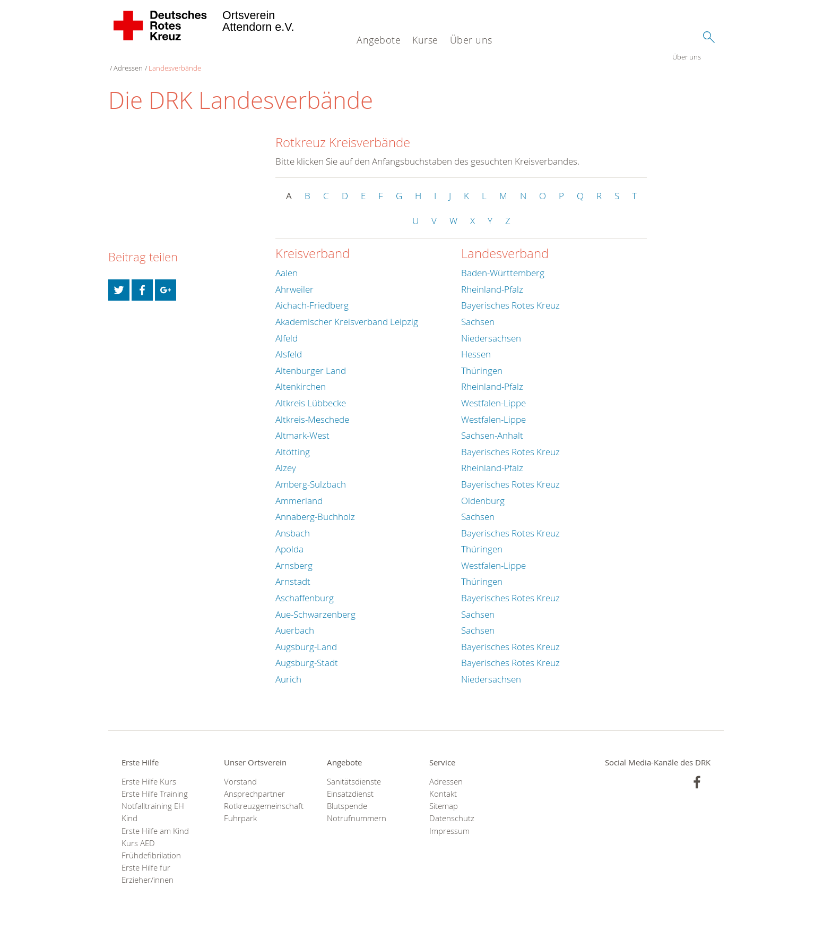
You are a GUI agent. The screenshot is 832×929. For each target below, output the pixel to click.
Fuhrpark (240, 809)
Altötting (292, 442)
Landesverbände (203, 58)
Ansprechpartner (254, 784)
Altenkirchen (300, 377)
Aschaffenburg (304, 588)
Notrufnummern (356, 809)
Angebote (379, 39)
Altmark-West (302, 426)
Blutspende (347, 796)
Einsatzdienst (350, 784)
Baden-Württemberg (502, 264)
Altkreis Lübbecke (310, 393)
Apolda (289, 540)
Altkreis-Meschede (312, 410)
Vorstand (240, 772)
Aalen (286, 264)
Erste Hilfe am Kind (155, 821)
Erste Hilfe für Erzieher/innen (148, 865)
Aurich (288, 669)
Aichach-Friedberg (312, 296)
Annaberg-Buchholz (315, 507)
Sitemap (443, 796)
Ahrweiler (294, 280)
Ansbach (292, 523)
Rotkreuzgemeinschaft (262, 796)
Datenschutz (451, 809)
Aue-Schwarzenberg (315, 605)
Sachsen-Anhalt (492, 426)
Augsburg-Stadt (306, 653)
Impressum (449, 821)
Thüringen (481, 361)
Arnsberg (294, 556)
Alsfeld (288, 344)
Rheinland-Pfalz (492, 280)
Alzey (285, 459)
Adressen (156, 58)
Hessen (476, 344)
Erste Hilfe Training (155, 784)
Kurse (425, 39)
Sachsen (478, 312)
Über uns (471, 39)
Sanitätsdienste (354, 772)
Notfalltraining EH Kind (153, 802)
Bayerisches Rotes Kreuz (510, 296)
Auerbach (294, 621)
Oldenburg (483, 491)
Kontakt (443, 784)
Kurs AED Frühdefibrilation (151, 840)
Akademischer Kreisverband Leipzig (346, 312)
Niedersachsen (491, 328)
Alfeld (286, 328)
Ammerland (299, 491)
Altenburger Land (310, 361)
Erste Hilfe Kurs (149, 772)
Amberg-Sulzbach (310, 474)
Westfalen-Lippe (493, 393)
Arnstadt (292, 572)
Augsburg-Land (306, 637)
